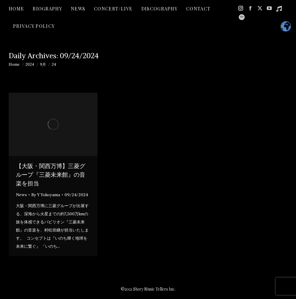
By (45, 194)
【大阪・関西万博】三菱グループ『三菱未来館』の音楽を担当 (50, 174)
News (21, 194)
